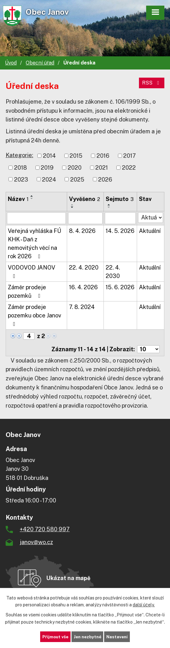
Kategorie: (19, 155)
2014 (49, 155)
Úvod (11, 63)
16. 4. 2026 (83, 287)
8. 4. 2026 (82, 231)
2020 (75, 167)
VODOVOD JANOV (31, 271)
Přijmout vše (53, 636)
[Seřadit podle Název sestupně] (32, 198)
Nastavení (119, 636)
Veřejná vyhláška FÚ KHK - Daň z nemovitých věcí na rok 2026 (34, 244)
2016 (103, 155)
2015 (76, 155)
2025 (77, 179)
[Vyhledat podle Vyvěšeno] (85, 218)
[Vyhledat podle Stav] (150, 217)
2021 (101, 167)
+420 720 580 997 (45, 529)
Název (18, 199)
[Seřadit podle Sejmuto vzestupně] (109, 204)
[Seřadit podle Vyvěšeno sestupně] (72, 207)
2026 (105, 179)
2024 (49, 179)
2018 (20, 167)
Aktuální (150, 231)
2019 (47, 167)
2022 (129, 167)
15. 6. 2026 (120, 287)
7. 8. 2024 (82, 307)
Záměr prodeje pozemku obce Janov (34, 315)
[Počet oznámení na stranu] (148, 349)
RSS (151, 83)
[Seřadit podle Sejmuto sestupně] (109, 207)
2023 (21, 179)
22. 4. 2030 (113, 271)
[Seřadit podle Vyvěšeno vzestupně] (72, 204)
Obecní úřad (40, 63)
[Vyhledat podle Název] (36, 218)
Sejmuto (120, 199)
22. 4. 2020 (83, 267)
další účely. (144, 604)
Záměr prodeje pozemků (27, 291)
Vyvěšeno (84, 199)
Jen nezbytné (87, 636)
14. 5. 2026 (120, 231)
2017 (129, 155)
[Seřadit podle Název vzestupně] (32, 196)
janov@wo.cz (36, 542)
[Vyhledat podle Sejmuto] (120, 218)
